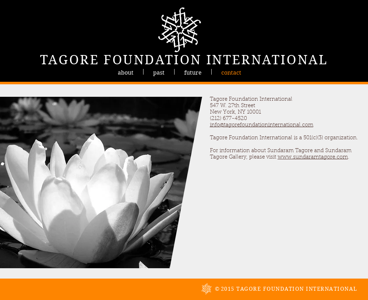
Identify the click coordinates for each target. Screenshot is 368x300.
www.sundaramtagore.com (313, 157)
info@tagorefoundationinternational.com (261, 125)
